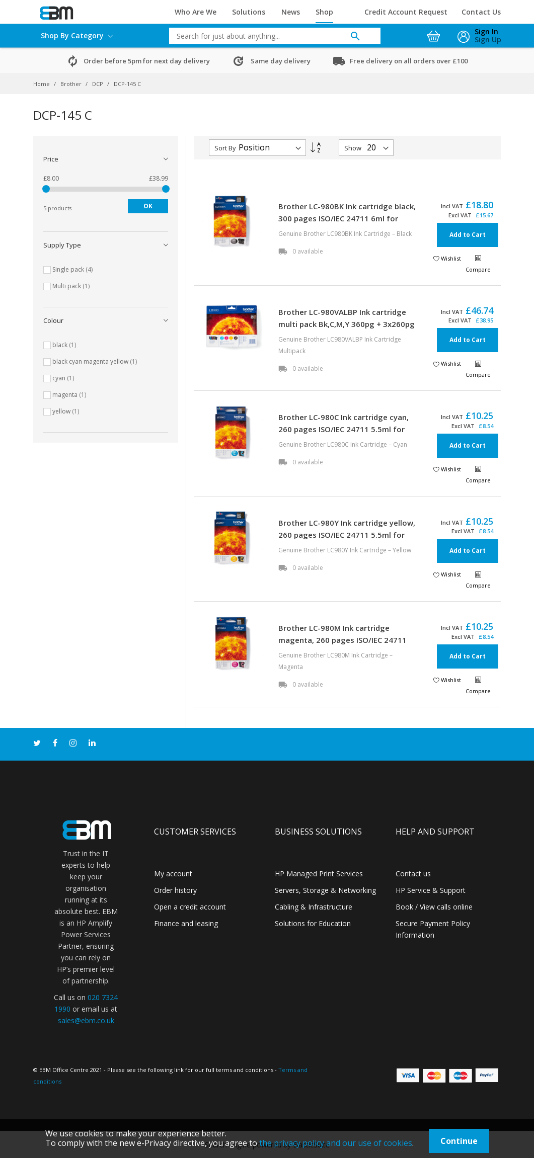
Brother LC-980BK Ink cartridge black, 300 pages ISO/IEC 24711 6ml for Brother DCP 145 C (347, 218)
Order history (175, 890)
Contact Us (481, 12)
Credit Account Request (405, 12)
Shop (324, 12)
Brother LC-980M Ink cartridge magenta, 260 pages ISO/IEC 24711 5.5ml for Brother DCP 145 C (342, 640)
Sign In (486, 31)
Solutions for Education (313, 923)
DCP (98, 84)
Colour (53, 320)
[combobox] (267, 36)
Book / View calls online (434, 907)
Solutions (248, 12)
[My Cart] (434, 33)
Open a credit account (190, 907)
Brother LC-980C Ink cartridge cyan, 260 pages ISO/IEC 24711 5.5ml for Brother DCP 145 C (343, 429)
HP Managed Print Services (319, 873)
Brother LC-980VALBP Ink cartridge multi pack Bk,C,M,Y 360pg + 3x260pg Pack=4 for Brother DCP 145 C (346, 324)
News (290, 12)
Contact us (413, 873)
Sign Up (488, 39)
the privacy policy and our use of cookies (335, 1142)
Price (50, 158)
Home (42, 84)
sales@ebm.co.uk (86, 1020)
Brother (71, 84)
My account (173, 873)
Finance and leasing (186, 923)
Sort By (225, 147)
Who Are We (195, 12)
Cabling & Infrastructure (313, 907)
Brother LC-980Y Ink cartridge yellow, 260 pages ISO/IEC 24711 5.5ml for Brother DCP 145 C (346, 535)
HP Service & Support (431, 890)
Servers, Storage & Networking (325, 890)
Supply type (62, 245)
